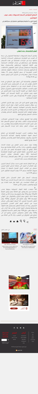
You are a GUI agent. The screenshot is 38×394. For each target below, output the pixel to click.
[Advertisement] (12, 196)
